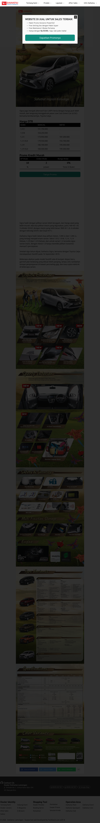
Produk (46, 3)
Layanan (59, 3)
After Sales (73, 3)
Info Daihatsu (89, 3)
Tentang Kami (31, 3)
